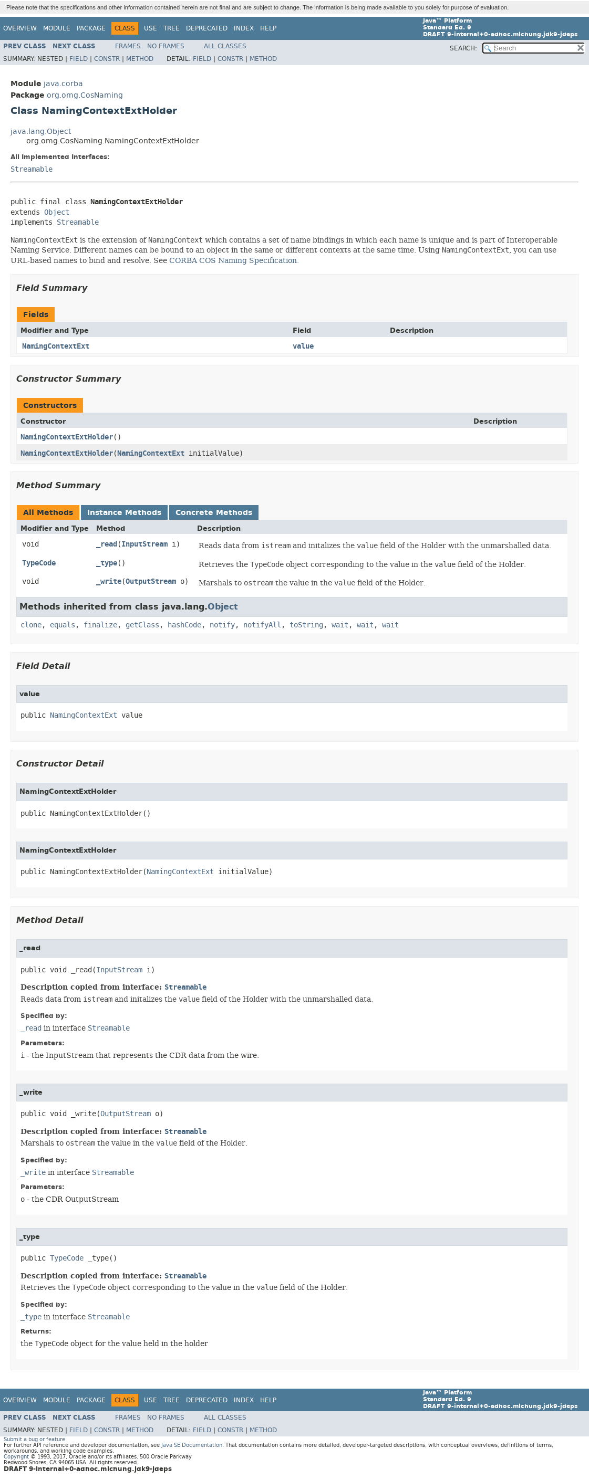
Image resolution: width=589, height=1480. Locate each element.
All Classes (225, 46)
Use (150, 28)
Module (56, 28)
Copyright (16, 1457)
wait (340, 625)
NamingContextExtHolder (66, 437)
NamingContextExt (55, 346)
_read (106, 544)
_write (108, 581)
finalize (100, 625)
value (303, 346)
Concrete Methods (213, 512)
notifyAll (262, 625)
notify (222, 625)
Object (56, 212)
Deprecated (207, 28)
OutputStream (151, 581)
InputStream (144, 544)
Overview (20, 28)
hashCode (184, 625)
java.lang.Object (41, 131)
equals (62, 625)
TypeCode (39, 563)
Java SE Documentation (191, 1445)
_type (106, 563)
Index (244, 28)
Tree (171, 28)
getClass (142, 625)
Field (78, 58)
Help (268, 28)
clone (31, 625)
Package (91, 28)
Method (139, 58)
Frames (128, 46)
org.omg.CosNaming (85, 95)
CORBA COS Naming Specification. (234, 260)
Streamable (32, 169)
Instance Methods (124, 512)
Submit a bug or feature (34, 1439)
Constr (107, 58)
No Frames (165, 46)
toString (306, 625)
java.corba (63, 83)
